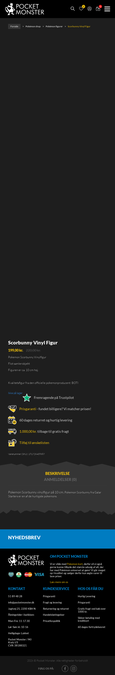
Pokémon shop (33, 26)
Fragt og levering (52, 602)
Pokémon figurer (54, 26)
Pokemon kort (75, 564)
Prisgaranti (27, 409)
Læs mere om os (59, 582)
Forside (14, 26)
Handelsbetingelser (53, 614)
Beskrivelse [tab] (57, 473)
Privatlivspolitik (51, 620)
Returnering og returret (56, 608)
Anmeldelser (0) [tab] (60, 479)
